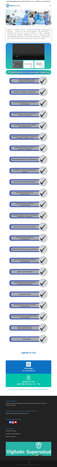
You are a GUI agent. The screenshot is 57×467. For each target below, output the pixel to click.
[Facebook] (10, 422)
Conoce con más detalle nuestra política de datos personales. (28, 389)
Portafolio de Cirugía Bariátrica (13, 433)
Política (7, 413)
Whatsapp (28, 368)
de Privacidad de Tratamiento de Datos (18, 413)
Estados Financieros (10, 436)
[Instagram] (13, 422)
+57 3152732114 (28, 370)
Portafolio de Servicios (11, 431)
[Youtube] (15, 422)
